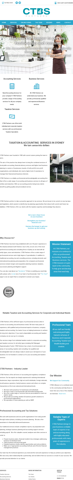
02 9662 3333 (9, 3)
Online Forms (26, 22)
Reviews (49, 22)
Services (13, 22)
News (58, 22)
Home (4, 22)
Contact (67, 22)
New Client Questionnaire (65, 3)
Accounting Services (6, 477)
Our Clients (32, 477)
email (13, 274)
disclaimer (22, 271)
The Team (38, 22)
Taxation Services (4, 474)
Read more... (63, 394)
